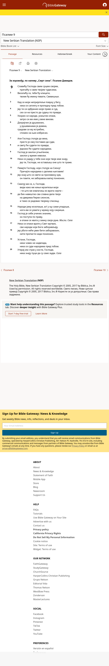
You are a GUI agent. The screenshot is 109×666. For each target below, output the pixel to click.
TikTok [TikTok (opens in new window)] (36, 625)
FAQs (36, 509)
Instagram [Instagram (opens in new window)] (38, 618)
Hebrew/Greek (38, 54)
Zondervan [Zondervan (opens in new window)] (39, 595)
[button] (105, 5)
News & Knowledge (43, 471)
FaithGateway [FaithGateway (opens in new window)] (40, 563)
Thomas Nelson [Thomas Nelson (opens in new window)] (41, 587)
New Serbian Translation (23, 280)
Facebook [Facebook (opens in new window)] (38, 614)
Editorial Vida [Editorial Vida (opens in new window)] (40, 583)
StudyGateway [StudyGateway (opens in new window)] (40, 567)
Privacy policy (41, 529)
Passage (7, 54)
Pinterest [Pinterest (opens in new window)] (38, 621)
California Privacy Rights (47, 533)
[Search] (103, 34)
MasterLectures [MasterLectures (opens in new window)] (41, 599)
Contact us (39, 525)
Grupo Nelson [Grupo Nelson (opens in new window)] (40, 579)
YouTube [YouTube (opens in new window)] (37, 633)
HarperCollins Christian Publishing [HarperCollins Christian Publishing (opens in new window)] (51, 575)
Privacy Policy (78, 445)
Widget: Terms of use (44, 549)
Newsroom (39, 491)
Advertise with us (42, 521)
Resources (21, 54)
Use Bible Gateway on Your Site (49, 517)
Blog (35, 487)
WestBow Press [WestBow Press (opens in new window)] (41, 591)
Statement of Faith (43, 475)
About (36, 467)
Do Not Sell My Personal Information (54, 537)
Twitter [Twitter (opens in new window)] (37, 629)
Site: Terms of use (42, 545)
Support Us (39, 495)
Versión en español (43, 648)
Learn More (41, 313)
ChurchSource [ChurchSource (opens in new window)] (40, 571)
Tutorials (37, 513)
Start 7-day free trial (18, 313)
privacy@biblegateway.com (15, 448)
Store (36, 483)
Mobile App (39, 479)
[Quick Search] (49, 34)
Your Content (56, 54)
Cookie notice (40, 541)
